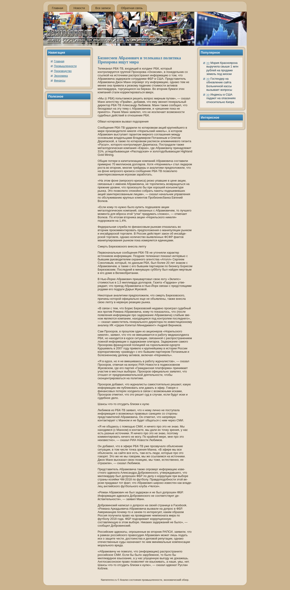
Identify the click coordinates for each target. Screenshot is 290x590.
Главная (57, 8)
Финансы (59, 80)
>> (208, 63)
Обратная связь (132, 8)
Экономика (61, 75)
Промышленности (65, 66)
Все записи (103, 8)
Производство (63, 71)
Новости (79, 8)
